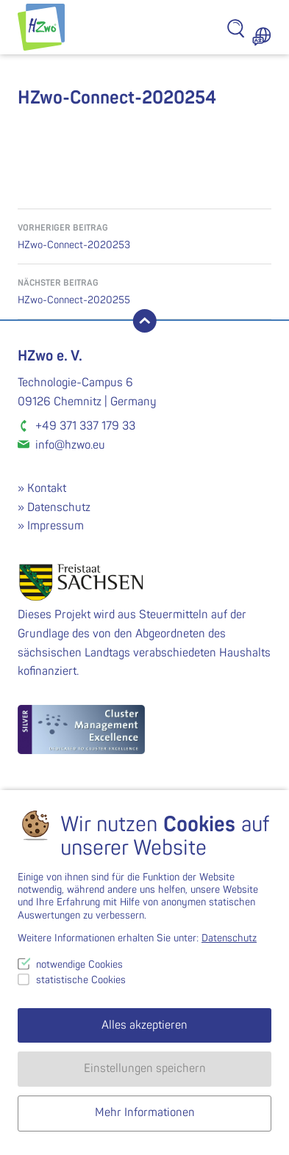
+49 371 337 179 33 (85, 426)
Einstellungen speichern (145, 1068)
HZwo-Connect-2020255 (144, 290)
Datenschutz (58, 507)
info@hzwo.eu (70, 445)
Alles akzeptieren (144, 1025)
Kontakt (46, 488)
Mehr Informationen (145, 1112)
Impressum (55, 525)
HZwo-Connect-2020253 (144, 235)
